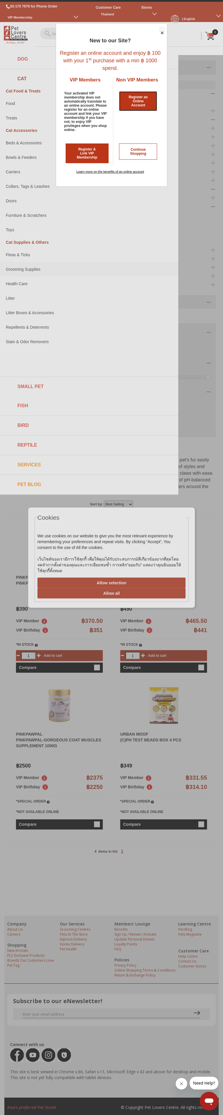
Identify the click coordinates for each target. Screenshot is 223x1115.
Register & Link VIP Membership (87, 153)
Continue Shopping (138, 152)
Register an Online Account (138, 101)
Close (161, 29)
